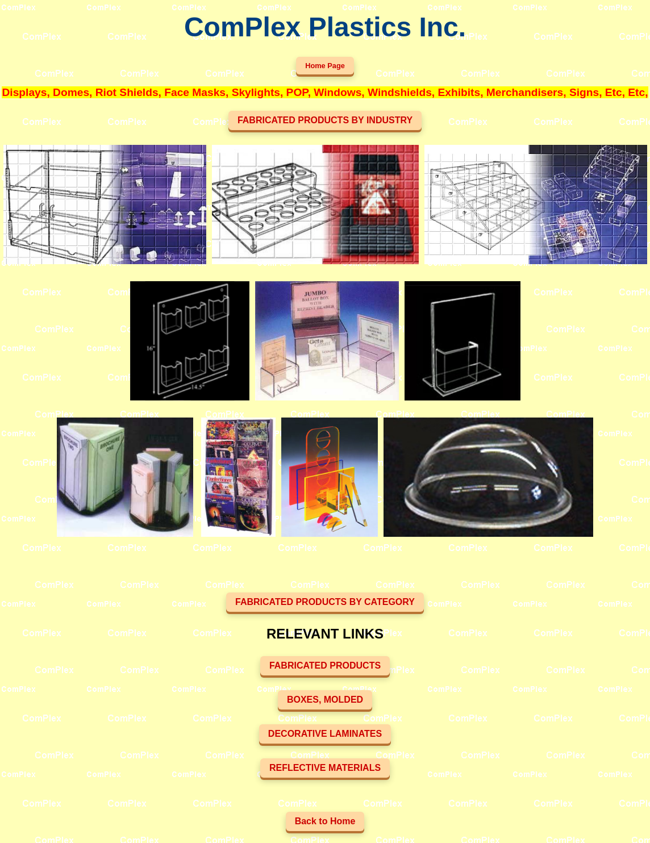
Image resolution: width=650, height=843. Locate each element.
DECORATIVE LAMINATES (325, 733)
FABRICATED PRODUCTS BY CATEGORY (325, 602)
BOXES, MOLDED (325, 699)
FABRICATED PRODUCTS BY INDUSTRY (325, 120)
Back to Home (325, 821)
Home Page (325, 65)
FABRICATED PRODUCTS (325, 665)
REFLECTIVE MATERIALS (325, 768)
